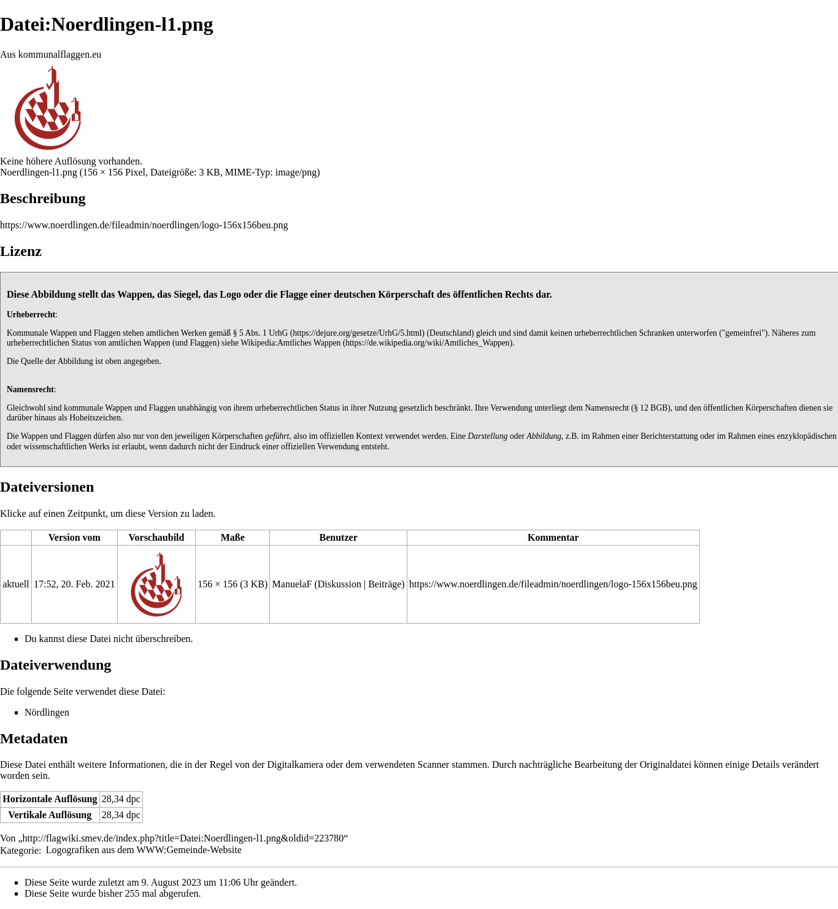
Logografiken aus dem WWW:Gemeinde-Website (144, 850)
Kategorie (19, 850)
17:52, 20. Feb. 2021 (74, 584)
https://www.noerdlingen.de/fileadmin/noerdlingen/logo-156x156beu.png (144, 225)
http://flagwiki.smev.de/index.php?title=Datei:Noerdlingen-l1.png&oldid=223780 (183, 838)
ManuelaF (292, 584)
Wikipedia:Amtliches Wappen (290, 342)
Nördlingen (47, 712)
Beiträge (384, 584)
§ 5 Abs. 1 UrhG (260, 333)
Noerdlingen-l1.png (38, 172)
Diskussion (339, 584)
